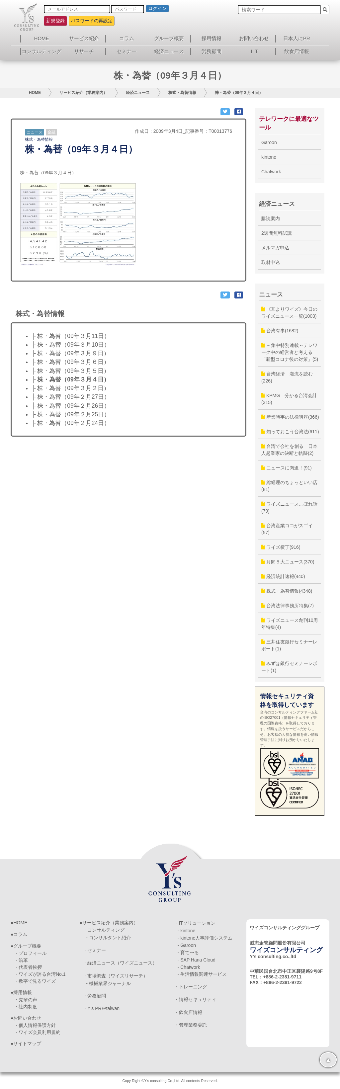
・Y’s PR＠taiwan (101, 1008)
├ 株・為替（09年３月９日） (71, 353)
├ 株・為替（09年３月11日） (71, 336)
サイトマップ (27, 1043)
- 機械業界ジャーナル (108, 983)
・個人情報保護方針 (35, 1025)
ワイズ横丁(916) (280, 547)
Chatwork (271, 171)
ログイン (157, 8)
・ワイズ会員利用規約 (37, 1032)
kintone (268, 157)
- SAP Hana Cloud (196, 960)
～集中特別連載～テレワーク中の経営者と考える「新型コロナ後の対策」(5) (289, 352)
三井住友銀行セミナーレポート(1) (289, 645)
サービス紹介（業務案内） (83, 92)
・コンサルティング (104, 930)
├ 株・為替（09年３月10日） (71, 344)
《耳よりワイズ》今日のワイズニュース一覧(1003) (289, 312)
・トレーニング (190, 986)
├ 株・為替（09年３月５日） (71, 371)
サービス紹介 (84, 38)
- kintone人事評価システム (205, 938)
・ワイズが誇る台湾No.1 (40, 974)
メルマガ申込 (275, 247)
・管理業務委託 (190, 1025)
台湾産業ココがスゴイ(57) (287, 529)
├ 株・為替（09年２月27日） (71, 396)
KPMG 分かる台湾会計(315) (289, 399)
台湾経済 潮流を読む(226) (287, 377)
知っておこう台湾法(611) (290, 431)
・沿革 (21, 960)
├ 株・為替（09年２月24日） (71, 423)
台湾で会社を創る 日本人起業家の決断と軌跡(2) (289, 450)
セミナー (126, 51)
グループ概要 (169, 38)
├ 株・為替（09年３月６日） (71, 362)
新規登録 (55, 20)
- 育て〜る (188, 952)
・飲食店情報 (188, 1012)
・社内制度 (25, 1006)
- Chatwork (189, 967)
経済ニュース (169, 51)
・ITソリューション (194, 923)
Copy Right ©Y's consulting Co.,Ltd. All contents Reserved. (169, 1081)
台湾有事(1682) (279, 330)
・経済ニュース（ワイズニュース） (120, 962)
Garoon (269, 142)
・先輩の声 (25, 999)
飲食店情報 (296, 51)
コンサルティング (41, 51)
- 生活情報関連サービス (202, 974)
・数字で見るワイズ (35, 981)
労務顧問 (211, 51)
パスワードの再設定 (92, 20)
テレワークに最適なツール (289, 123)
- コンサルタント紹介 (108, 937)
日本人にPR (296, 38)
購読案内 (270, 218)
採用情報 (211, 38)
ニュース (34, 132)
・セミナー (94, 950)
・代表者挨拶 (28, 967)
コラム (126, 38)
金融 (51, 132)
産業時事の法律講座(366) (290, 417)
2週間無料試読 (276, 233)
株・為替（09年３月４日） (239, 92)
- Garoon (187, 945)
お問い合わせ (254, 38)
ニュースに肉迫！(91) (286, 467)
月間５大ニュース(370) (287, 561)
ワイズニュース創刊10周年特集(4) (289, 624)
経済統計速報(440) (283, 576)
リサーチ (84, 51)
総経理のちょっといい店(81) (289, 486)
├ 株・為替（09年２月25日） (71, 414)
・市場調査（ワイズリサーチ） (115, 975)
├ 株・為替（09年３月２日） (71, 388)
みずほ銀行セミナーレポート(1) (289, 667)
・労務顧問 (94, 995)
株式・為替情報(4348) (286, 591)
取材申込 (270, 262)
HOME (41, 38)
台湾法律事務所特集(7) (287, 605)
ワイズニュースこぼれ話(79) (289, 507)
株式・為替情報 (182, 92)
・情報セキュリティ (195, 999)
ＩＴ (254, 51)
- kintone (187, 930)
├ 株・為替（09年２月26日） (71, 405)
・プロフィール (30, 953)
